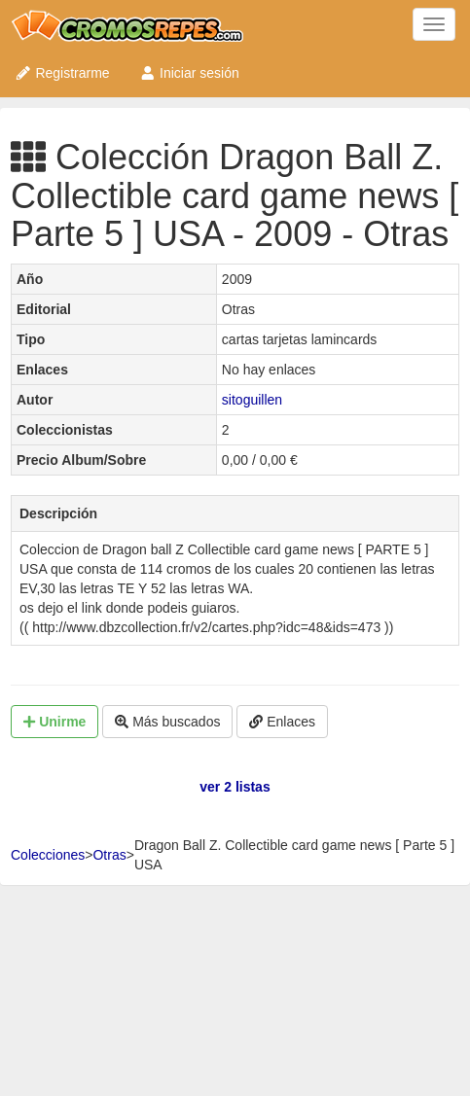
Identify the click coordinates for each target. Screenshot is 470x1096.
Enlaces (282, 721)
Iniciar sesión (189, 73)
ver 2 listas (234, 787)
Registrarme (62, 73)
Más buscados (167, 721)
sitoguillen (252, 399)
